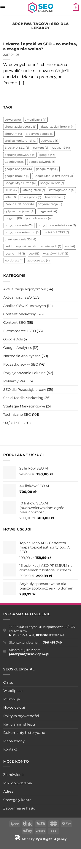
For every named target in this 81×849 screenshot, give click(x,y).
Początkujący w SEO (20, 364)
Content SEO (14, 322)
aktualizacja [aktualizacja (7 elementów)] (35, 119)
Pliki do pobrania (17, 783)
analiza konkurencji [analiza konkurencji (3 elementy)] (21, 140)
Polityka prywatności (21, 716)
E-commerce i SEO (19, 331)
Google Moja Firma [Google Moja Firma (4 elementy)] (20, 183)
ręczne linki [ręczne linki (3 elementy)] (15, 253)
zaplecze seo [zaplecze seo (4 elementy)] (38, 260)
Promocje (11, 699)
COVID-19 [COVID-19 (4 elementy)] (61, 147)
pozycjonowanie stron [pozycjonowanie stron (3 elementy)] (22, 232)
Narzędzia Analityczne (22, 356)
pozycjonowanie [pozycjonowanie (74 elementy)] (19, 225)
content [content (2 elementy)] (40, 147)
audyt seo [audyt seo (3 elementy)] (49, 140)
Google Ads (13, 339)
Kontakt (10, 749)
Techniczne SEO (17, 414)
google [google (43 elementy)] (47, 154)
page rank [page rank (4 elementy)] (47, 211)
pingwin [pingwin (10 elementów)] (13, 218)
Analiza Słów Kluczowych (24, 306)
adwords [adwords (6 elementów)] (13, 119)
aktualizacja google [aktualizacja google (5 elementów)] (20, 126)
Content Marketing (20, 314)
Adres (8, 791)
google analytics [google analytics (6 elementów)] (18, 169)
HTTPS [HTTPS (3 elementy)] (11, 190)
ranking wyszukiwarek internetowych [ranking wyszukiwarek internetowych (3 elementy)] (33, 246)
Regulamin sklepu (19, 724)
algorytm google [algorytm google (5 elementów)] (39, 133)
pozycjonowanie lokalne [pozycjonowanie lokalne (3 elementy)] (57, 225)
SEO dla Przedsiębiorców (24, 390)
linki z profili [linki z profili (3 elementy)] (30, 197)
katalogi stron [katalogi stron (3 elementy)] (33, 190)
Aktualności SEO (17, 297)
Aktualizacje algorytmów (24, 289)
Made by (41, 839)
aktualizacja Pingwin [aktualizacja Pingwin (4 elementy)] (57, 126)
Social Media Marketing (23, 398)
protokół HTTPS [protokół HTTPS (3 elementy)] (56, 232)
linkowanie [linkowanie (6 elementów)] (55, 197)
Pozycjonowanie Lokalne (24, 373)
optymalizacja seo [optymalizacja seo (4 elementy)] (19, 211)
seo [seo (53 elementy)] (34, 253)
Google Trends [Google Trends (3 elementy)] (52, 183)
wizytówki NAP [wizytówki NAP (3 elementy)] (55, 253)
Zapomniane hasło (19, 808)
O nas (8, 682)
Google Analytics (17, 348)
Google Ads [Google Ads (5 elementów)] (14, 161)
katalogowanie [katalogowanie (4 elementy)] (62, 190)
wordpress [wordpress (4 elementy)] (14, 260)
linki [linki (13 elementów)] (10, 197)
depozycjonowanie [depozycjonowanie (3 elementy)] (20, 154)
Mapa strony (14, 741)
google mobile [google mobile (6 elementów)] (17, 175)
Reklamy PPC (15, 381)
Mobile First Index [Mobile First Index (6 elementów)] (19, 204)
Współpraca (13, 691)
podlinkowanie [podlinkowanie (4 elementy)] (39, 218)
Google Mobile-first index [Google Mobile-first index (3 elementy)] (53, 175)
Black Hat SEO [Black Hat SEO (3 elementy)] (17, 147)
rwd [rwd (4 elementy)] (70, 246)
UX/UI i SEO (13, 423)
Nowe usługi (14, 707)
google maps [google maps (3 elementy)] (47, 169)
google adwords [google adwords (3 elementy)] (42, 161)
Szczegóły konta (17, 800)
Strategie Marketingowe (24, 406)
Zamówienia (13, 775)
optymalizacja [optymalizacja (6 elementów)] (50, 204)
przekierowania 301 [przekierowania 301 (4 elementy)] (20, 239)
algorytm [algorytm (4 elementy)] (13, 133)
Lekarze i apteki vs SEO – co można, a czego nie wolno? (40, 46)
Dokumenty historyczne (24, 733)
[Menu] (2, 7)
